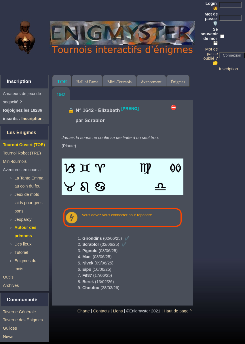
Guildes (10, 328)
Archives (11, 285)
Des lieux (22, 244)
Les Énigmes (21, 132)
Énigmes (178, 82)
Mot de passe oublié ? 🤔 (210, 56)
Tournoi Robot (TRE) (22, 153)
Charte (83, 311)
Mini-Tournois (119, 82)
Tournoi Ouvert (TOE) (24, 144)
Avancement (151, 82)
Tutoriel (21, 252)
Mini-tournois (14, 161)
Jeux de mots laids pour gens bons (28, 202)
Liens (118, 311)
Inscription (228, 69)
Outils (8, 277)
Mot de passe (211, 19)
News (8, 336)
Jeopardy (22, 219)
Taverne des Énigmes (23, 320)
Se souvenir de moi (209, 36)
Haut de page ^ (178, 311)
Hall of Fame (87, 82)
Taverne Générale (19, 312)
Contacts (101, 311)
